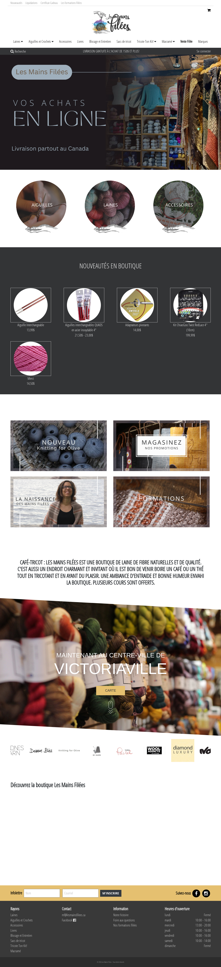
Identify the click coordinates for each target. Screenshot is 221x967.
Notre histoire (120, 915)
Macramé (167, 41)
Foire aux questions (124, 920)
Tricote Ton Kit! (145, 41)
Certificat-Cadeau (49, 3)
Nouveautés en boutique (110, 265)
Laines (16, 41)
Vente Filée (186, 41)
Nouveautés (16, 3)
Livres (80, 41)
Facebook (69, 920)
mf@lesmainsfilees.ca (73, 915)
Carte (110, 690)
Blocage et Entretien (100, 41)
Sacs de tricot (124, 41)
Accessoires (65, 41)
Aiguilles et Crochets (40, 41)
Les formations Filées (71, 3)
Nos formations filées (125, 925)
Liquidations (31, 3)
